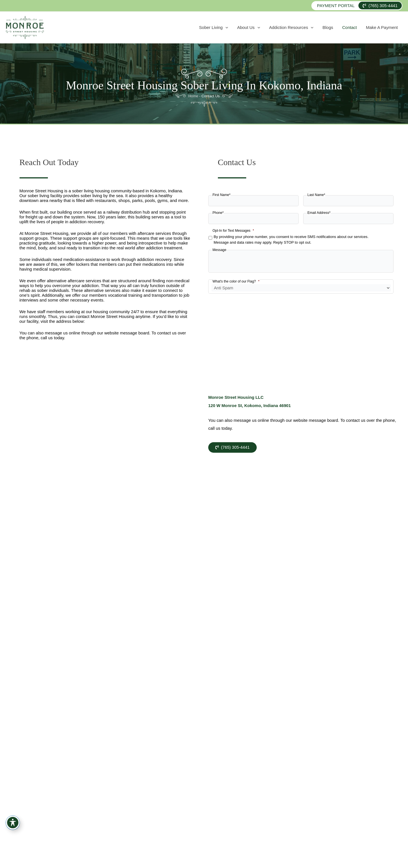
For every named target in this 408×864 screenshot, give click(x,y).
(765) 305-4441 (380, 5)
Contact (356, 27)
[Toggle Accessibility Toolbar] (13, 822)
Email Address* (318, 213)
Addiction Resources (307, 27)
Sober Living (238, 27)
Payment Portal (335, 5)
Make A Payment (384, 27)
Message (219, 250)
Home (193, 96)
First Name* (221, 195)
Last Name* (316, 195)
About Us (269, 27)
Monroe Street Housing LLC (236, 397)
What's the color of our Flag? (236, 281)
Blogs (339, 27)
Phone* (218, 213)
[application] (250, 27)
